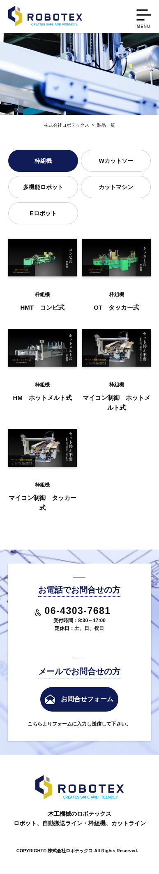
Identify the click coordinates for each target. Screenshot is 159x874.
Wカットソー (116, 160)
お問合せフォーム (87, 699)
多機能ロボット (43, 187)
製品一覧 (102, 125)
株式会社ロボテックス (66, 125)
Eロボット (43, 213)
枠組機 (43, 160)
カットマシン (116, 187)
